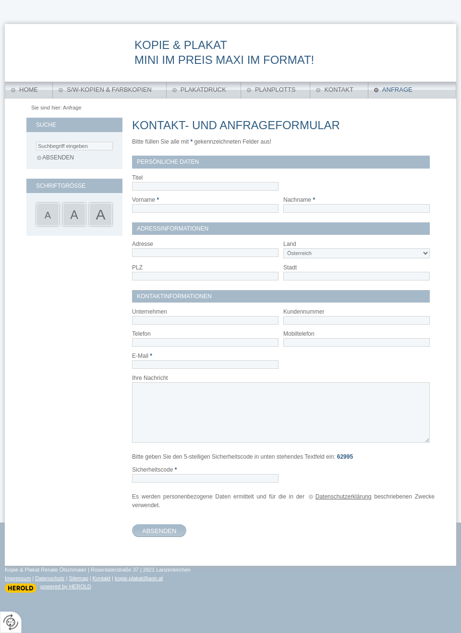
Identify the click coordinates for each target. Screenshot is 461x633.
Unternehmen (149, 311)
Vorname (145, 199)
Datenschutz (49, 578)
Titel (137, 177)
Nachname (299, 199)
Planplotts (275, 89)
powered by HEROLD (65, 586)
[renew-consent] (11, 622)
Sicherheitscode (154, 469)
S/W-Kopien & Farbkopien (109, 89)
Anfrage (397, 89)
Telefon (141, 333)
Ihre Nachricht (150, 378)
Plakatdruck (203, 89)
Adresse (142, 244)
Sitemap (78, 578)
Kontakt (338, 89)
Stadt (290, 267)
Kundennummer (303, 311)
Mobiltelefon (299, 333)
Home (28, 89)
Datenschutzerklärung (343, 496)
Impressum (18, 578)
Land (289, 244)
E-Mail (142, 356)
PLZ (137, 267)
